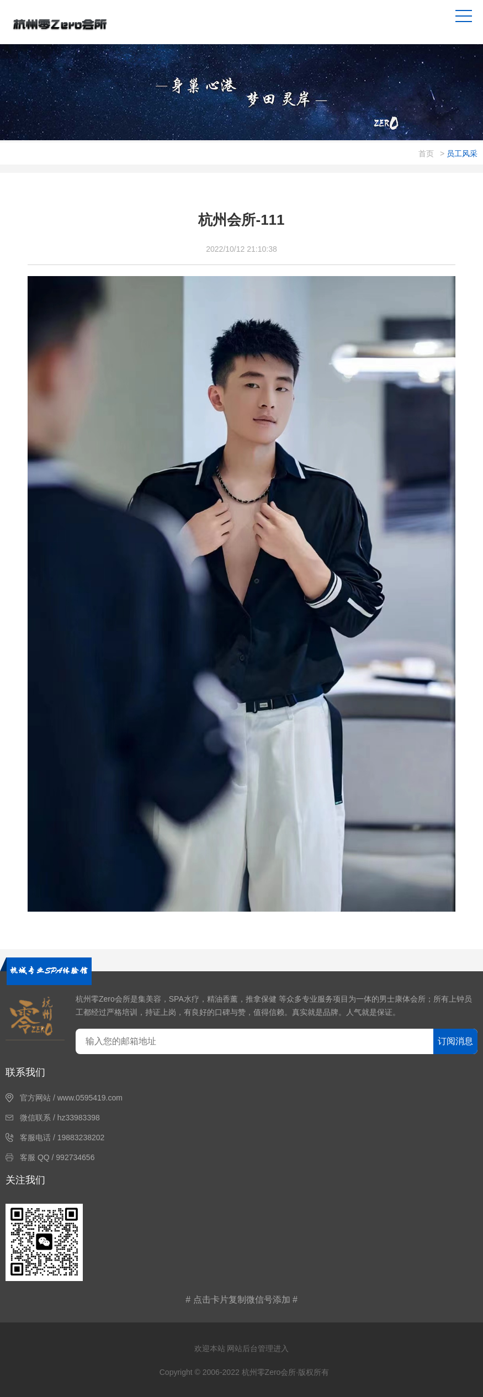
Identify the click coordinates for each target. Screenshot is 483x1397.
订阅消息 (455, 1041)
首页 (426, 153)
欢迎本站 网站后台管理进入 (241, 1348)
